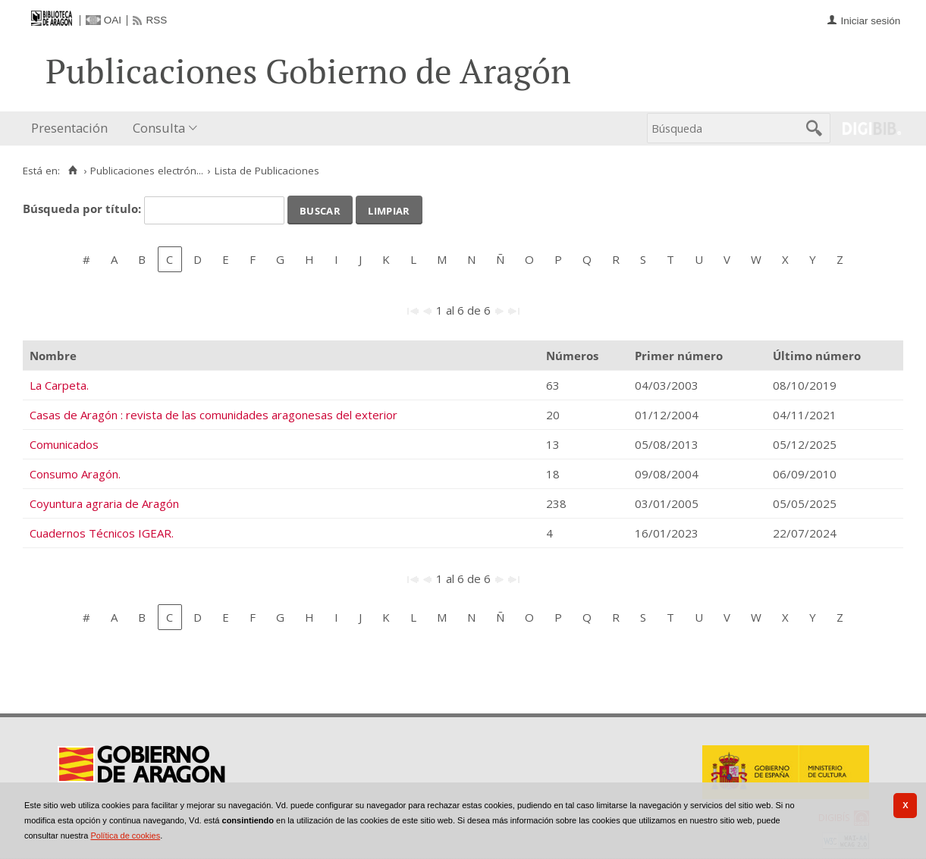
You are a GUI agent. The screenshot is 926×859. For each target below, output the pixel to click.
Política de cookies (125, 835)
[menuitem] (73, 128)
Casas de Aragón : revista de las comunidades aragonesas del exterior (213, 414)
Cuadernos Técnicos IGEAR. (102, 533)
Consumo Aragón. (75, 473)
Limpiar (389, 209)
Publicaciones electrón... (146, 170)
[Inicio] (72, 170)
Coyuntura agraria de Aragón (104, 503)
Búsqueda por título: (83, 208)
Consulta (159, 127)
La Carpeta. (59, 385)
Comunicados (64, 444)
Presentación (69, 127)
